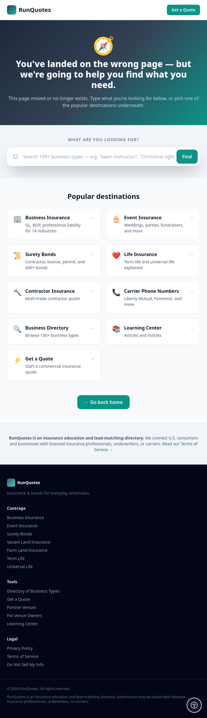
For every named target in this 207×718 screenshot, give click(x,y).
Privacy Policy (20, 648)
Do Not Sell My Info (25, 664)
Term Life (16, 558)
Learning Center (22, 623)
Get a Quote (183, 10)
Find (187, 156)
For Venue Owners (24, 615)
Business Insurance (25, 517)
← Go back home (103, 402)
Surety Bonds (19, 534)
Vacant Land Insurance (28, 542)
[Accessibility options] (194, 705)
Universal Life (20, 566)
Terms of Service (22, 656)
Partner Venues (21, 607)
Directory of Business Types (33, 591)
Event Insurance (22, 525)
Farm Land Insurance (27, 550)
